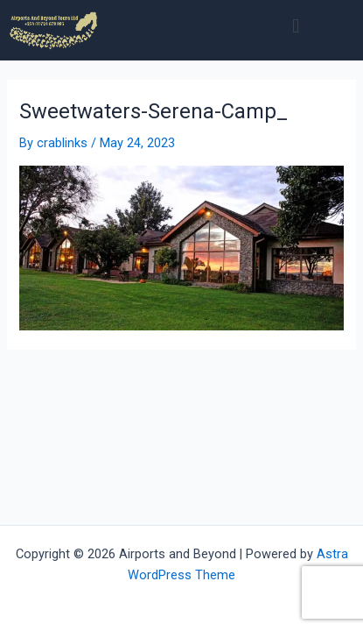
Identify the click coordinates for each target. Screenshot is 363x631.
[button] (296, 26)
